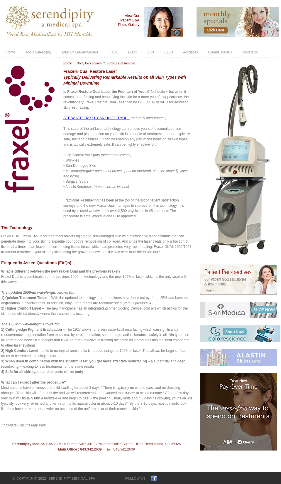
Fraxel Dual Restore (120, 63)
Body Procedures (89, 63)
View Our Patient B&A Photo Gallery (128, 20)
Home (67, 63)
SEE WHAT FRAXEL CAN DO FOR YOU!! (96, 118)
